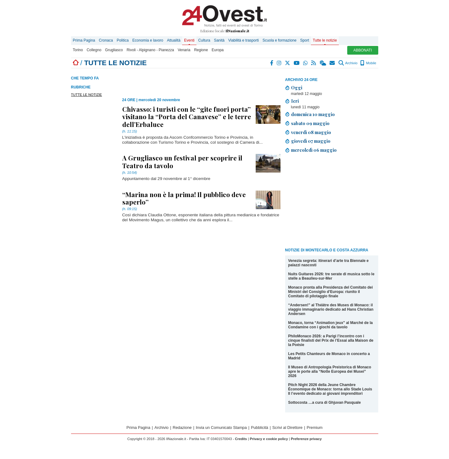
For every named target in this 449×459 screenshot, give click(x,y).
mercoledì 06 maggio (314, 150)
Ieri (295, 101)
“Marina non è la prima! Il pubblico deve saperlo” (184, 198)
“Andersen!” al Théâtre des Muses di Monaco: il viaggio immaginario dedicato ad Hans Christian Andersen (331, 309)
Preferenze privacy (306, 439)
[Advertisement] (331, 201)
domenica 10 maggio (313, 114)
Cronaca (106, 40)
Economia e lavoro (147, 40)
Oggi (296, 87)
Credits (241, 439)
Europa (218, 50)
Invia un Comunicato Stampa (221, 427)
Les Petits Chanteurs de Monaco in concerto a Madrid (329, 356)
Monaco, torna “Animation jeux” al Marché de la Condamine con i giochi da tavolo (330, 325)
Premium (314, 427)
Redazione (182, 427)
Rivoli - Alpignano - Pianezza (150, 50)
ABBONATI (362, 50)
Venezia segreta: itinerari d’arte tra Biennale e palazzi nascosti (328, 263)
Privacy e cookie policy (269, 439)
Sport (304, 40)
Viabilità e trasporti (243, 40)
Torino (78, 50)
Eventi (189, 40)
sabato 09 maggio (310, 123)
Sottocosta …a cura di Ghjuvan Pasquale (324, 402)
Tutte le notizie (325, 40)
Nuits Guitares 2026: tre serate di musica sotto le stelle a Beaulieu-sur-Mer (331, 276)
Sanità (219, 40)
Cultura (204, 40)
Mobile (368, 63)
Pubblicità (259, 427)
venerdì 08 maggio (311, 132)
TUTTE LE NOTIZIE (86, 95)
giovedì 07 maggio (310, 141)
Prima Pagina (84, 40)
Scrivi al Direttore (287, 427)
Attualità (173, 40)
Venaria (184, 50)
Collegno (94, 50)
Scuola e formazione (279, 40)
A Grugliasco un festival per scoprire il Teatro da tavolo (182, 161)
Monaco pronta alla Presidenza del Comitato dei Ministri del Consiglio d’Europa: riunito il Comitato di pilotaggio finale (330, 291)
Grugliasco (114, 50)
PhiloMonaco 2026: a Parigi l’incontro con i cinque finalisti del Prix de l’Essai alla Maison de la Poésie (331, 340)
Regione (201, 50)
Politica (123, 40)
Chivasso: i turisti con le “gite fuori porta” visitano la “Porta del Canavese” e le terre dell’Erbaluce (186, 116)
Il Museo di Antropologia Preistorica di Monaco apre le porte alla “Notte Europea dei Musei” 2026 (329, 371)
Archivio (348, 63)
